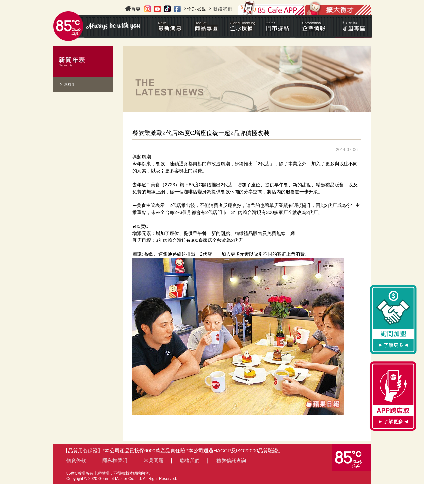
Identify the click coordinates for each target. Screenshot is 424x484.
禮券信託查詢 (231, 460)
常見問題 (154, 460)
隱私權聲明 (114, 460)
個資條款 (76, 460)
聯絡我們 (190, 460)
